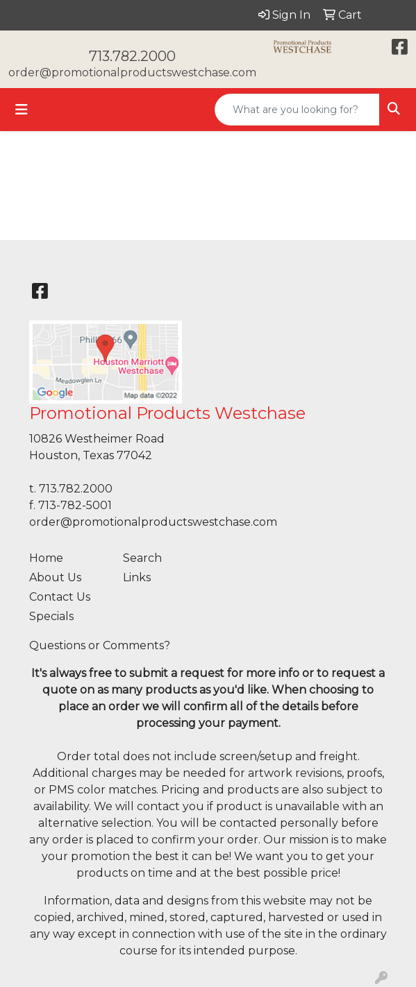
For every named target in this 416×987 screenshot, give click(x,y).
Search (142, 558)
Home (46, 558)
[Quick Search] (297, 110)
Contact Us (59, 596)
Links (137, 577)
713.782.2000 (132, 56)
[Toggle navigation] (21, 109)
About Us (55, 577)
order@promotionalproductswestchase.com (132, 72)
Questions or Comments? (99, 645)
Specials (51, 616)
